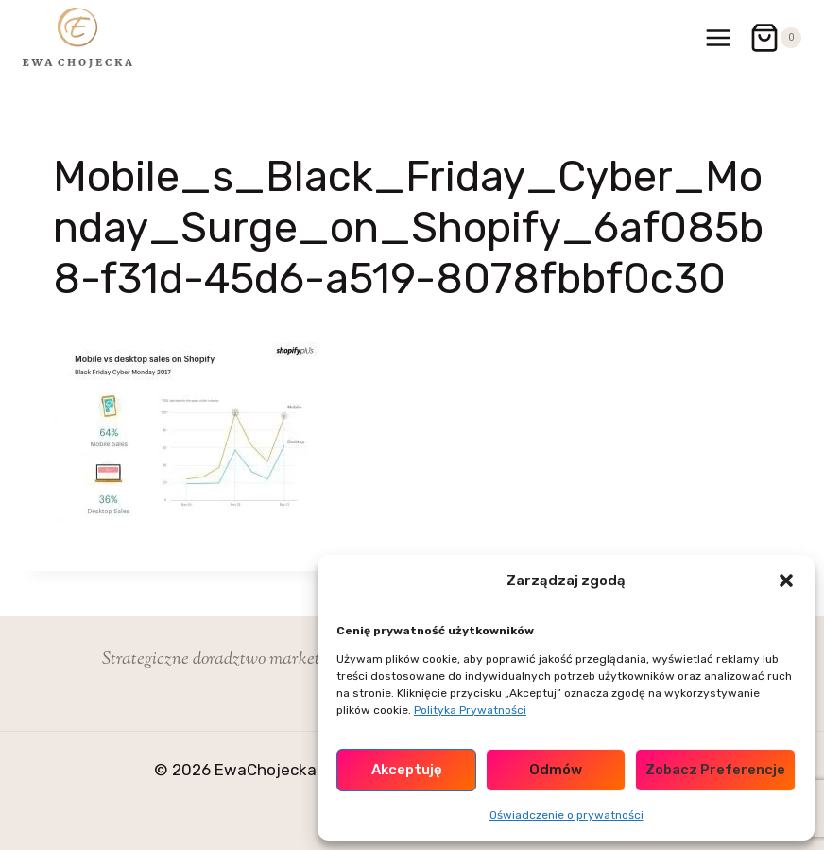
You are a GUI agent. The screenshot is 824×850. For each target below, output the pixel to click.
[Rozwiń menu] (717, 37)
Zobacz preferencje (715, 769)
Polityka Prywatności (470, 710)
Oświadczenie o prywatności (566, 815)
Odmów (555, 769)
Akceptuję (406, 769)
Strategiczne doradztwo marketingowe (235, 659)
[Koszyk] (775, 38)
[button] (786, 580)
